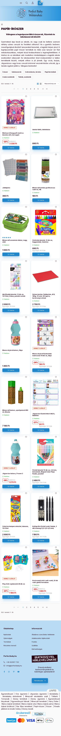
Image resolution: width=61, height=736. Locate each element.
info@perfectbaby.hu (14, 666)
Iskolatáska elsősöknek (12, 696)
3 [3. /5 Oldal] (30, 89)
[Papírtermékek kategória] (50, 72)
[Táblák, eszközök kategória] (25, 77)
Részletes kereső (10, 645)
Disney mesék (27, 709)
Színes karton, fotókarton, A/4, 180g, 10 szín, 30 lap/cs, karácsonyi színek (43, 296)
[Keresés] (26, 3)
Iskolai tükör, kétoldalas (41, 129)
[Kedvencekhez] (26, 96)
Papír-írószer (39, 706)
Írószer (49, 706)
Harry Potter (54, 701)
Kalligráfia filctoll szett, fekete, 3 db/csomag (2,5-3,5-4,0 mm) (44, 527)
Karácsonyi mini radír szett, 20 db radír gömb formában (45, 581)
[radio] (40, 84)
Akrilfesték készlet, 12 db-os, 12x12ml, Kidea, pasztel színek (13, 295)
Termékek (7, 642)
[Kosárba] (10, 148)
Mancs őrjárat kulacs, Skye (12, 350)
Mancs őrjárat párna (45, 704)
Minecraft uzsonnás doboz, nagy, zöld (14, 241)
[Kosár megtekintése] (40, 3)
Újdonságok (8, 638)
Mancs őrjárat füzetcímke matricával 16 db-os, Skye (42, 354)
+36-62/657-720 (12, 662)
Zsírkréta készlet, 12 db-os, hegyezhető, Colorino (42, 241)
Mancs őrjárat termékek (11, 704)
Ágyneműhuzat (7, 694)
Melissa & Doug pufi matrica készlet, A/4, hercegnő (13, 134)
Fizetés (34, 642)
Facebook (4, 671)
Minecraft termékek (39, 701)
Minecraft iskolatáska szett (36, 696)
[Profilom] (32, 3)
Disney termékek (20, 699)
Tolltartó (54, 696)
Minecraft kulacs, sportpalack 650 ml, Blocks (15, 411)
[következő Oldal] (43, 89)
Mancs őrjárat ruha (29, 704)
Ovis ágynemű (21, 694)
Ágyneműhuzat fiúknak (20, 701)
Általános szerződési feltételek (43, 634)
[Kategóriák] (20, 3)
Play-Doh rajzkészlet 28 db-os (13, 584)
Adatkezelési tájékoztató (41, 638)
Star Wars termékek (24, 706)
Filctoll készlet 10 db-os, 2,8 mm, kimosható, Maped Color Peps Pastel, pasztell (44, 472)
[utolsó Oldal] (46, 89)
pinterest (13, 671)
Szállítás (35, 645)
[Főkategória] (2, 24)
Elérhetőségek (37, 649)
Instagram (9, 671)
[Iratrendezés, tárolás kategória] (33, 72)
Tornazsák (5, 699)
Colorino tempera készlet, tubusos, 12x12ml (15, 527)
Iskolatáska (54, 694)
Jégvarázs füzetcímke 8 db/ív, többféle (43, 414)
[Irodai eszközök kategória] (8, 77)
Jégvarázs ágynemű (38, 694)
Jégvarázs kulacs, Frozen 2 (12, 473)
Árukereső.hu (23, 715)
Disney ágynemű (38, 699)
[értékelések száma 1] (7, 237)
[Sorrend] (51, 83)
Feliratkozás (38, 681)
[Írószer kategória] (5, 72)
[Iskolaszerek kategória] (16, 72)
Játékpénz (6, 188)
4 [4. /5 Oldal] (34, 89)
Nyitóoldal (7, 634)
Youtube (18, 671)
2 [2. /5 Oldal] (26, 89)
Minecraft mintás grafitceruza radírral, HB (43, 189)
